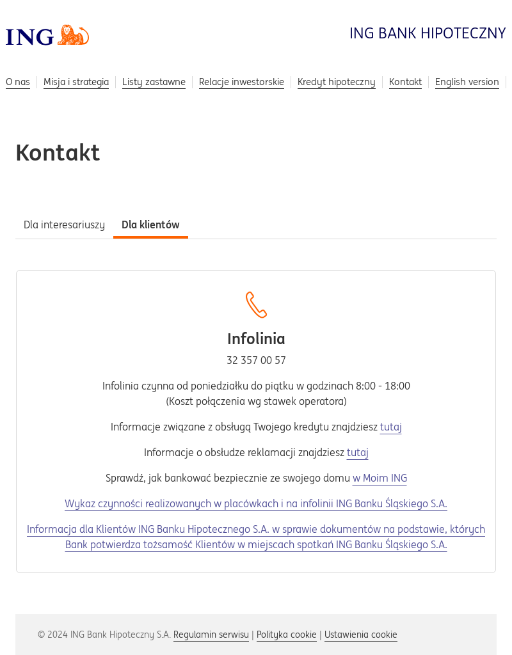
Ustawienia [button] (360, 634)
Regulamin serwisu (211, 634)
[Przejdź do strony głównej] (47, 34)
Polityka (287, 634)
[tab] (64, 224)
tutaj (391, 426)
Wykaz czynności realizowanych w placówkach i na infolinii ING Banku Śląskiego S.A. (256, 503)
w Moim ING (380, 477)
